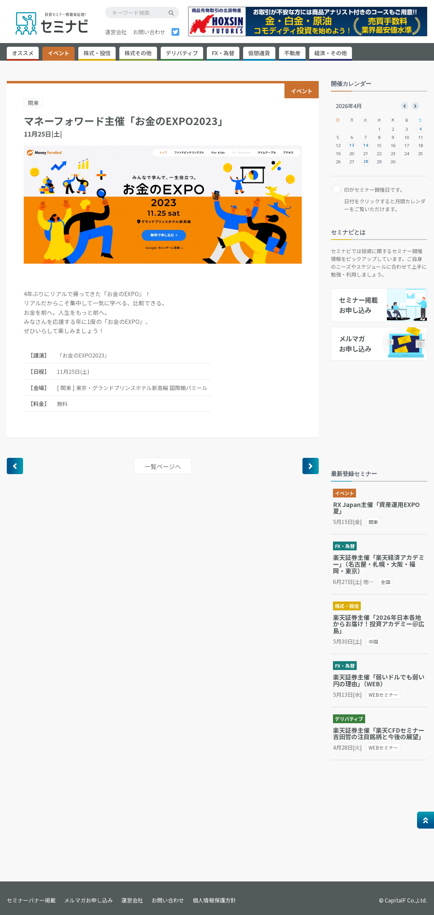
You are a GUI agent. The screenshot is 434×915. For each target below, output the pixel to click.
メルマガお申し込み (88, 900)
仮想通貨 (259, 53)
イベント (59, 53)
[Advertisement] (382, 410)
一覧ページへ (162, 466)
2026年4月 (349, 106)
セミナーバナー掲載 (31, 900)
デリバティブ (182, 53)
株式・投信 (97, 53)
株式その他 (138, 53)
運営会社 (116, 32)
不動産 (292, 53)
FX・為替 (223, 53)
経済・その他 (330, 53)
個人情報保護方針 (214, 900)
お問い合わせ (149, 32)
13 (351, 145)
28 (365, 161)
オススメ (23, 53)
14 (365, 145)
